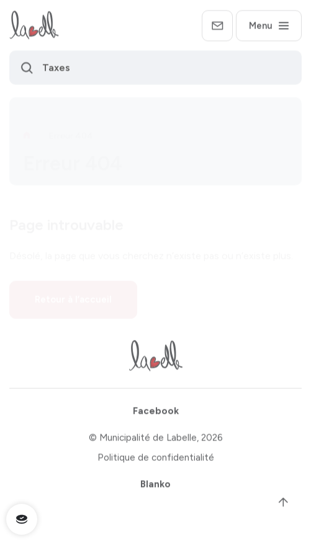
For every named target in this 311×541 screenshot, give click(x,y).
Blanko (155, 485)
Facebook (156, 413)
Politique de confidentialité (155, 459)
